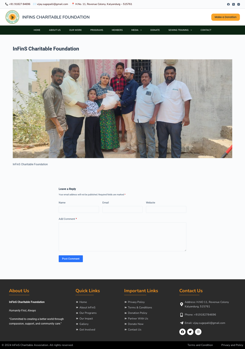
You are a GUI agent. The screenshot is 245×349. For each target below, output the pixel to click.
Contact (206, 30)
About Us (55, 30)
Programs (96, 30)
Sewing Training (180, 30)
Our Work (75, 30)
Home (37, 30)
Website (150, 202)
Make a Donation (225, 17)
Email (105, 202)
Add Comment (68, 219)
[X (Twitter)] (233, 4)
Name (62, 202)
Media (137, 30)
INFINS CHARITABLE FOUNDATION (56, 17)
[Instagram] (238, 4)
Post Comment (70, 258)
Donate (155, 30)
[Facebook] (228, 4)
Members (117, 30)
